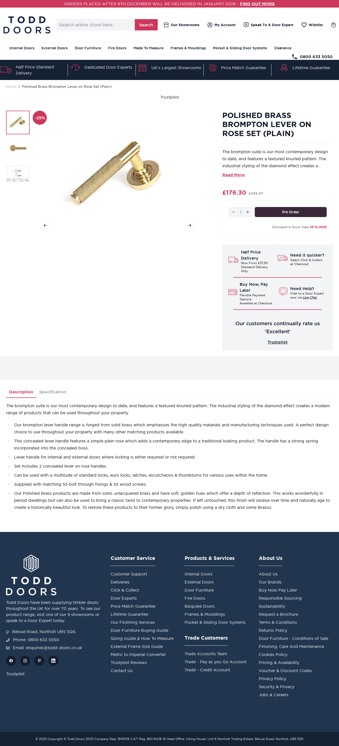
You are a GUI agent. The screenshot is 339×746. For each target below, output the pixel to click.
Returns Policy (273, 630)
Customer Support (129, 574)
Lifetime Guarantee (311, 67)
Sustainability (272, 606)
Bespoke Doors (200, 606)
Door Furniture (88, 48)
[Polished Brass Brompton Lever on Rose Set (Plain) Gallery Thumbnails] (18, 148)
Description (21, 392)
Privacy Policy (272, 678)
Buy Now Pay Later (278, 590)
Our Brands (270, 582)
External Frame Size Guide (137, 646)
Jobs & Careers (273, 694)
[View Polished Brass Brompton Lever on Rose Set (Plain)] (18, 122)
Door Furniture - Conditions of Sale (293, 638)
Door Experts (124, 598)
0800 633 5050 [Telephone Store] (312, 57)
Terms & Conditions (278, 622)
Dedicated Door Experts (108, 67)
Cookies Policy (273, 654)
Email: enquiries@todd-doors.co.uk (44, 647)
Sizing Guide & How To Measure (142, 638)
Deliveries (120, 582)
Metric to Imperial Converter (138, 654)
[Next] (189, 225)
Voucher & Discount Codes (285, 670)
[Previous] (45, 225)
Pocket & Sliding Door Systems (240, 48)
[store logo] (27, 25)
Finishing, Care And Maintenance (291, 646)
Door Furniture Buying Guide (139, 630)
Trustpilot (169, 97)
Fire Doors (117, 48)
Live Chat (310, 297)
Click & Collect (125, 590)
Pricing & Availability (279, 662)
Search (146, 25)
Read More (233, 175)
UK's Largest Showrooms (176, 67)
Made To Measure (148, 48)
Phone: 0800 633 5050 (32, 639)
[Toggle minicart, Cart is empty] (333, 24)
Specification (52, 392)
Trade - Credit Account (207, 670)
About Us (268, 574)
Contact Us (122, 670)
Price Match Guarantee (243, 67)
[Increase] (248, 212)
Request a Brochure (278, 614)
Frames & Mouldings (188, 48)
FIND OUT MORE (257, 4)
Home (11, 87)
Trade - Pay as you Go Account (215, 661)
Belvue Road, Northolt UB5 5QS (40, 631)
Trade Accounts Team (206, 653)
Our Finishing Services (133, 622)
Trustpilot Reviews (129, 662)
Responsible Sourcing (280, 598)
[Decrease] (234, 212)
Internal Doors (21, 48)
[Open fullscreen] (117, 174)
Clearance (282, 48)
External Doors (54, 48)
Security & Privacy (276, 686)
